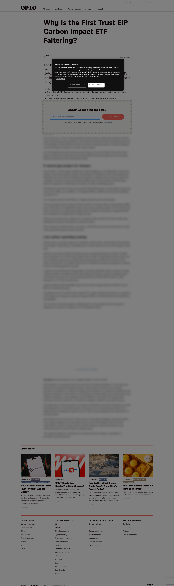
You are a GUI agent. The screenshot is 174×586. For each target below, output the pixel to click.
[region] (88, 75)
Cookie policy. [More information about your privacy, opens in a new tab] (60, 79)
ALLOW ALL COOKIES (96, 85)
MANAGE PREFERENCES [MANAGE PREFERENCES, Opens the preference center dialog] (77, 85)
